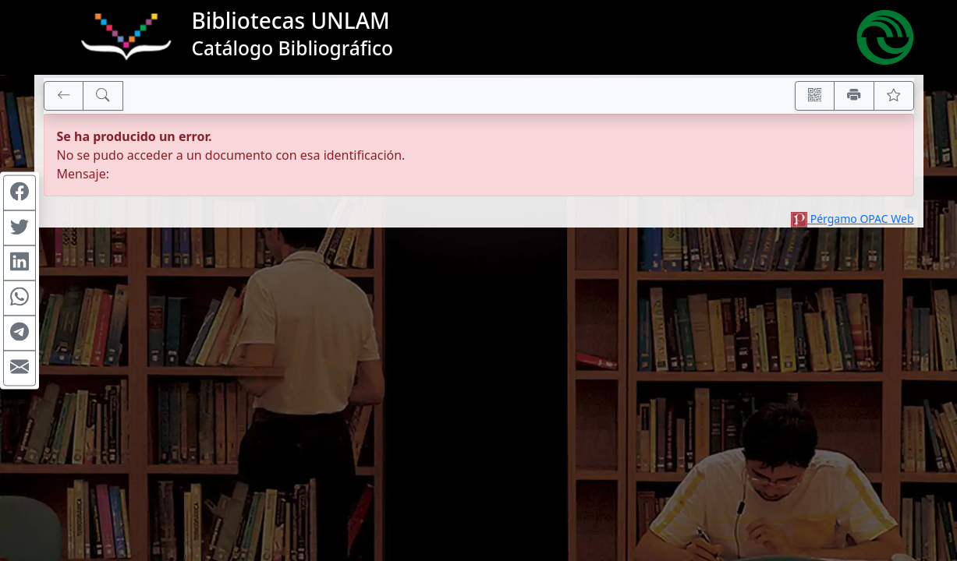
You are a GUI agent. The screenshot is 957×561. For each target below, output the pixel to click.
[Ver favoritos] (894, 96)
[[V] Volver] (64, 96)
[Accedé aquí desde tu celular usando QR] (815, 96)
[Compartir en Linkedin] (19, 263)
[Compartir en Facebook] (19, 193)
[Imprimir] (854, 96)
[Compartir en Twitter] (19, 228)
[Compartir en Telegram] (19, 333)
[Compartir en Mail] (19, 368)
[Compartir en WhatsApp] (19, 298)
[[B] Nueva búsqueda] (103, 96)
